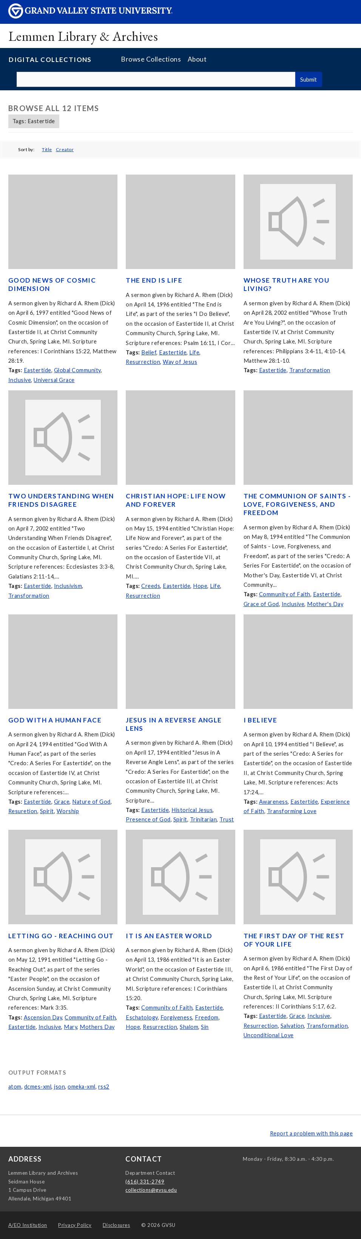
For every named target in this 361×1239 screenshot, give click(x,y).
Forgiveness (176, 1017)
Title (47, 149)
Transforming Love (292, 811)
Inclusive (19, 380)
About (197, 59)
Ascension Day (43, 1017)
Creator (65, 149)
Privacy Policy (74, 1225)
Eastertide (37, 370)
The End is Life (154, 280)
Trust (226, 819)
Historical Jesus (192, 810)
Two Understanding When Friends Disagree (61, 500)
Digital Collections (50, 59)
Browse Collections (151, 59)
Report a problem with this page (311, 1133)
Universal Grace (54, 380)
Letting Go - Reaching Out (61, 936)
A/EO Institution (27, 1225)
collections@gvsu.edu (151, 1190)
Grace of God (261, 604)
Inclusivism (68, 586)
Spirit (47, 811)
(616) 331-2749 (144, 1182)
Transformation (309, 370)
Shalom (189, 1027)
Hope (200, 586)
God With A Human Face (55, 720)
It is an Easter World (169, 936)
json (59, 1086)
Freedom (207, 1017)
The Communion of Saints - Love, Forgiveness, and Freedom (297, 504)
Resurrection (143, 362)
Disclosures (116, 1225)
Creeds (150, 586)
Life (194, 352)
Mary (70, 1027)
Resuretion (22, 811)
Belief (148, 352)
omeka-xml (82, 1086)
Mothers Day (97, 1027)
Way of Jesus (180, 362)
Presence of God (148, 819)
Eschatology (142, 1017)
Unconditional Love (269, 1035)
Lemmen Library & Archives (83, 36)
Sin (205, 1027)
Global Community (77, 370)
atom (15, 1086)
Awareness (273, 801)
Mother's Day (325, 604)
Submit (308, 79)
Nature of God (91, 801)
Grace (62, 801)
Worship (68, 811)
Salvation (292, 1025)
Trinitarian (203, 819)
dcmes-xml (38, 1086)
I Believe (261, 720)
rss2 (104, 1086)
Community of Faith (284, 594)
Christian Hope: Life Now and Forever (176, 500)
